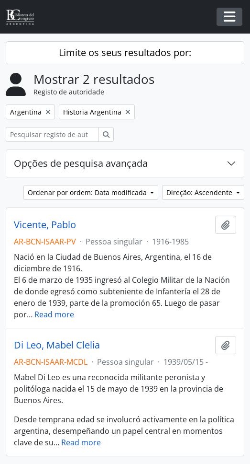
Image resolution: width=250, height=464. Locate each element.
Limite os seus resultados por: (125, 52)
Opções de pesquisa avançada (81, 163)
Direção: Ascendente (200, 192)
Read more (54, 314)
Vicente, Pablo (45, 225)
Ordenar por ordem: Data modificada (88, 192)
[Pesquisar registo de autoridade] (52, 134)
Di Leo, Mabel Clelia (57, 345)
